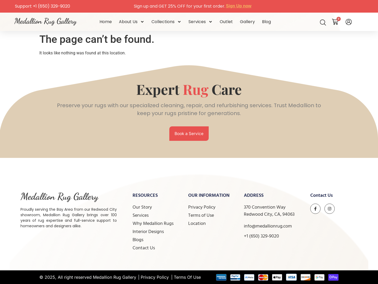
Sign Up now (238, 6)
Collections (166, 22)
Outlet (226, 22)
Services (200, 22)
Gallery (247, 22)
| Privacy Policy (153, 277)
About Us (131, 22)
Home (105, 22)
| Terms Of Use (186, 277)
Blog (266, 22)
